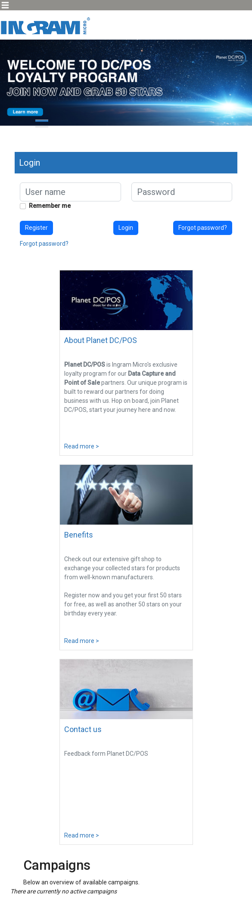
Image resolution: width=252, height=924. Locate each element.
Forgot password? (202, 227)
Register (36, 227)
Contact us (83, 729)
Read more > (81, 446)
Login (125, 227)
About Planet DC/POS (100, 340)
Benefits (78, 534)
